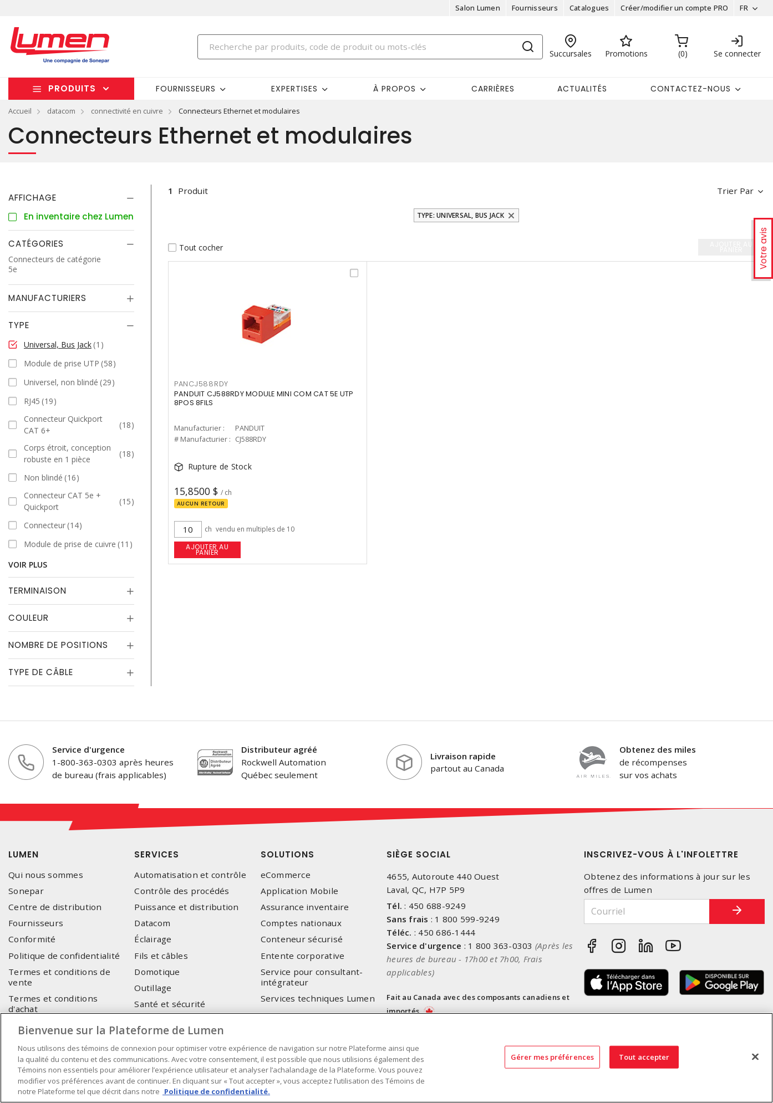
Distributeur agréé (279, 749)
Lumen (23, 854)
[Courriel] (647, 911)
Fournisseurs (535, 8)
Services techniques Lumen (318, 998)
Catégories (36, 243)
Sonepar (26, 891)
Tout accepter (644, 1056)
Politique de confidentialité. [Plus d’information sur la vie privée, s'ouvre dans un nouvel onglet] (216, 1091)
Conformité (32, 939)
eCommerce (286, 875)
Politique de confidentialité (64, 956)
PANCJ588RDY (201, 384)
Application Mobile (300, 891)
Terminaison (37, 590)
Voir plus (27, 564)
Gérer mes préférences (552, 1056)
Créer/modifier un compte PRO (674, 8)
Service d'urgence (88, 749)
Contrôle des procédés (181, 891)
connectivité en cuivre (127, 111)
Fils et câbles (161, 956)
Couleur (28, 618)
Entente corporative (303, 956)
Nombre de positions (58, 645)
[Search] (370, 46)
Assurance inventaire (305, 907)
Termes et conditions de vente (59, 977)
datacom (61, 111)
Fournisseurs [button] (186, 88)
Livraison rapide (463, 756)
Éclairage (152, 939)
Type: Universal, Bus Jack (460, 215)
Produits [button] (72, 88)
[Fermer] (755, 1056)
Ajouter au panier (207, 549)
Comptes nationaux (301, 923)
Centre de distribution (55, 907)
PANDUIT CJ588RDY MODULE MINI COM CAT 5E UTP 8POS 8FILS (264, 398)
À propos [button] (394, 88)
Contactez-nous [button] (690, 88)
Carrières (493, 88)
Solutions (287, 854)
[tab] (71, 198)
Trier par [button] (735, 190)
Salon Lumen (477, 8)
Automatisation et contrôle (190, 875)
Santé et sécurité (169, 1004)
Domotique (157, 972)
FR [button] (744, 8)
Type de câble (40, 672)
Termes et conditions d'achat (53, 1003)
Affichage (32, 197)
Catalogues (589, 8)
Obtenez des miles (657, 749)
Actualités (582, 88)
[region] (386, 1058)
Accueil (20, 111)
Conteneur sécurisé (302, 939)
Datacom (152, 923)
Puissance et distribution (186, 907)
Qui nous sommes (45, 875)
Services (156, 854)
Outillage (152, 988)
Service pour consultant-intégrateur (312, 977)
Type (18, 325)
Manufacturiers (47, 298)
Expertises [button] (294, 88)
